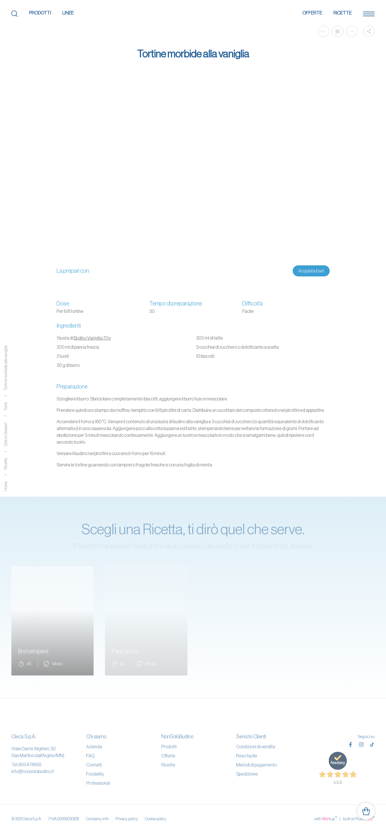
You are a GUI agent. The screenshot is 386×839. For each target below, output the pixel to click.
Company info (97, 819)
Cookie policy (155, 819)
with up (325, 818)
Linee (68, 12)
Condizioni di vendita (255, 746)
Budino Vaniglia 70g (92, 337)
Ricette (342, 12)
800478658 (29, 764)
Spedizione (247, 773)
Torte (5, 406)
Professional (98, 783)
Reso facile (246, 755)
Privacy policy (126, 819)
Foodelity (95, 773)
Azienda (94, 746)
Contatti (94, 764)
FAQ (90, 755)
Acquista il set (311, 270)
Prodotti (40, 12)
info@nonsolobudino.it (32, 771)
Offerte (312, 12)
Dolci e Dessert (5, 435)
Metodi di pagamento (256, 764)
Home (5, 486)
